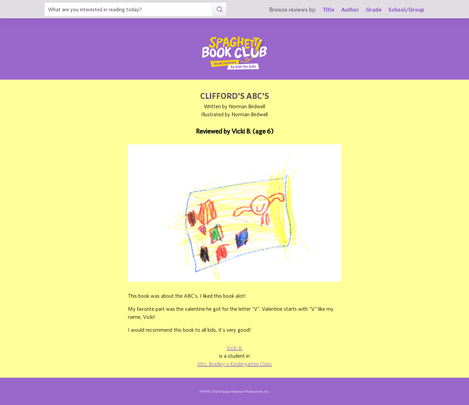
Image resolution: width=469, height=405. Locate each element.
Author (350, 9)
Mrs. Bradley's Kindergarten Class (235, 364)
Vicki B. (234, 348)
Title (328, 9)
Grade (374, 9)
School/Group (406, 9)
